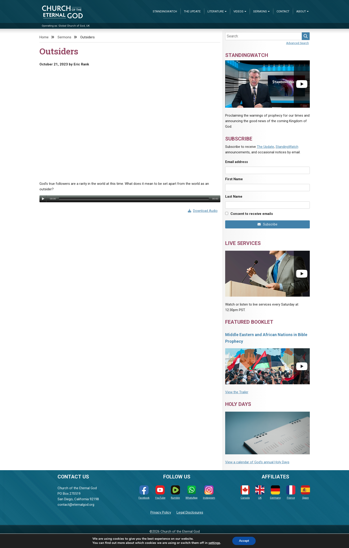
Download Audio (203, 211)
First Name (234, 179)
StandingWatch (165, 11)
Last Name (233, 196)
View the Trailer (236, 392)
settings (214, 543)
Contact (283, 11)
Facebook (144, 492)
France (290, 492)
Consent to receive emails (251, 214)
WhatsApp (191, 492)
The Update (192, 11)
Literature (216, 11)
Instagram (209, 492)
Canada (245, 492)
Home (44, 37)
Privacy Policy (160, 512)
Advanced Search (297, 43)
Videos (238, 11)
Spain (305, 492)
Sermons (260, 11)
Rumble (175, 492)
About (301, 11)
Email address (236, 162)
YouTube (160, 492)
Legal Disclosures (190, 512)
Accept (244, 541)
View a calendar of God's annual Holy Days (257, 462)
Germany (275, 492)
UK (259, 492)
